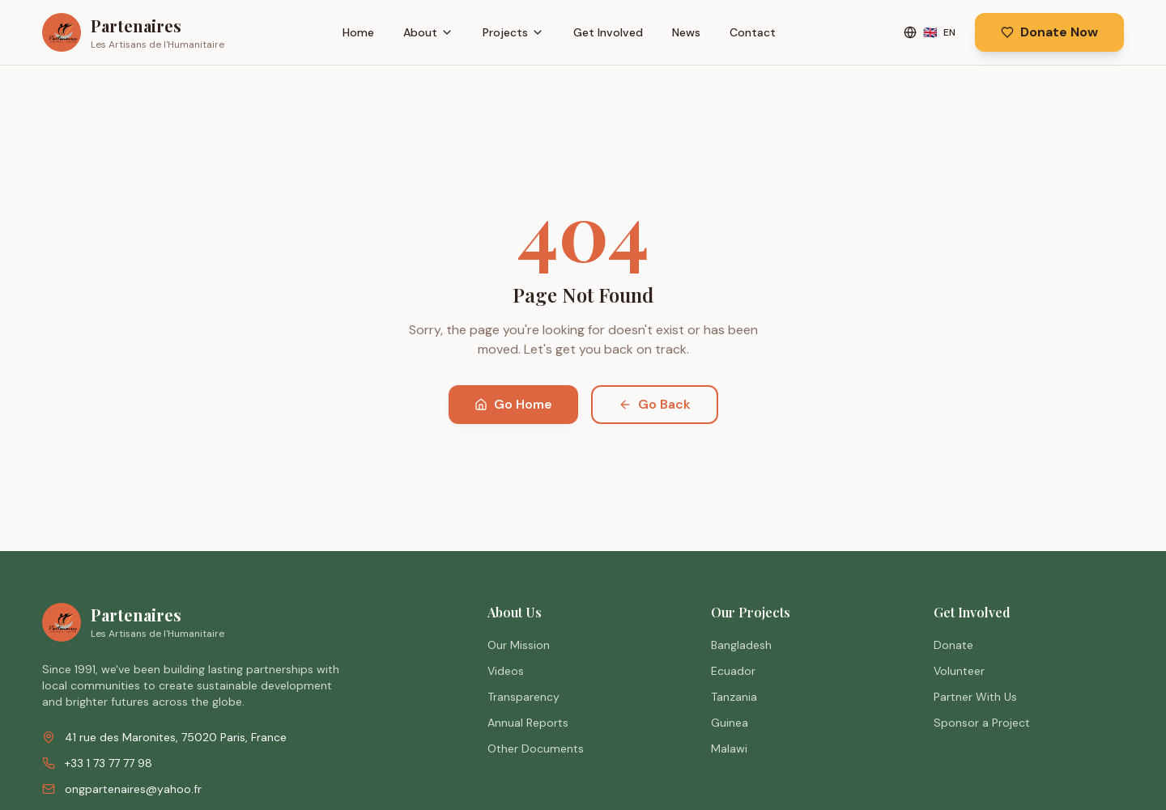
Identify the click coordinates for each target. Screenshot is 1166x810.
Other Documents (535, 748)
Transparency (523, 696)
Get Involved (608, 32)
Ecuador (733, 671)
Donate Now (1049, 31)
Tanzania (734, 696)
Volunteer (959, 671)
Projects (513, 32)
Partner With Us (975, 696)
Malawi (729, 748)
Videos (505, 671)
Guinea (729, 722)
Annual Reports (527, 722)
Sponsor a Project (982, 722)
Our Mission (518, 645)
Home (358, 32)
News (686, 32)
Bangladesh (741, 645)
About (428, 32)
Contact (753, 32)
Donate (953, 645)
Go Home (513, 404)
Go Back (655, 404)
